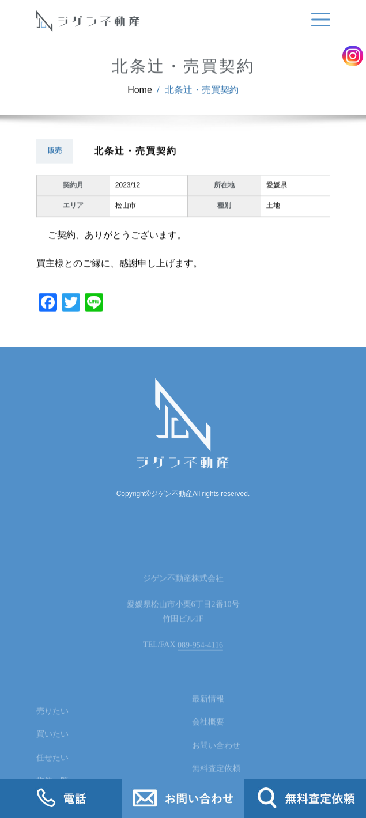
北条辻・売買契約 (202, 100)
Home (139, 100)
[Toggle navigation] (318, 20)
